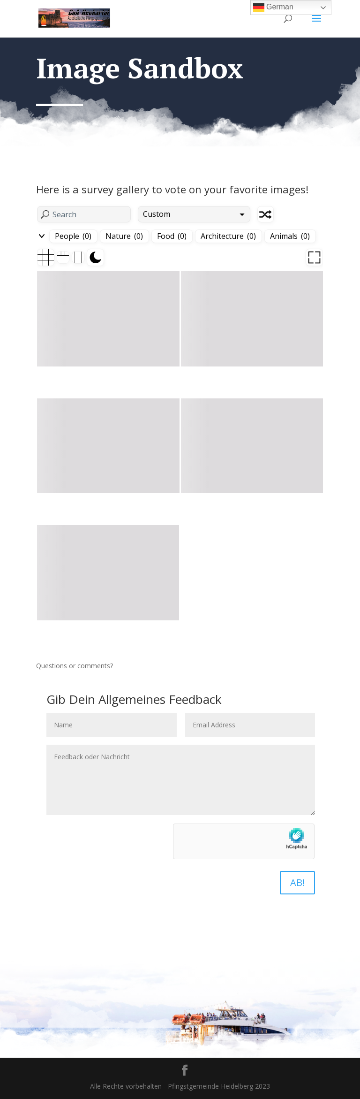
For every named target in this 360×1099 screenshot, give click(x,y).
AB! (297, 882)
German (273, 7)
